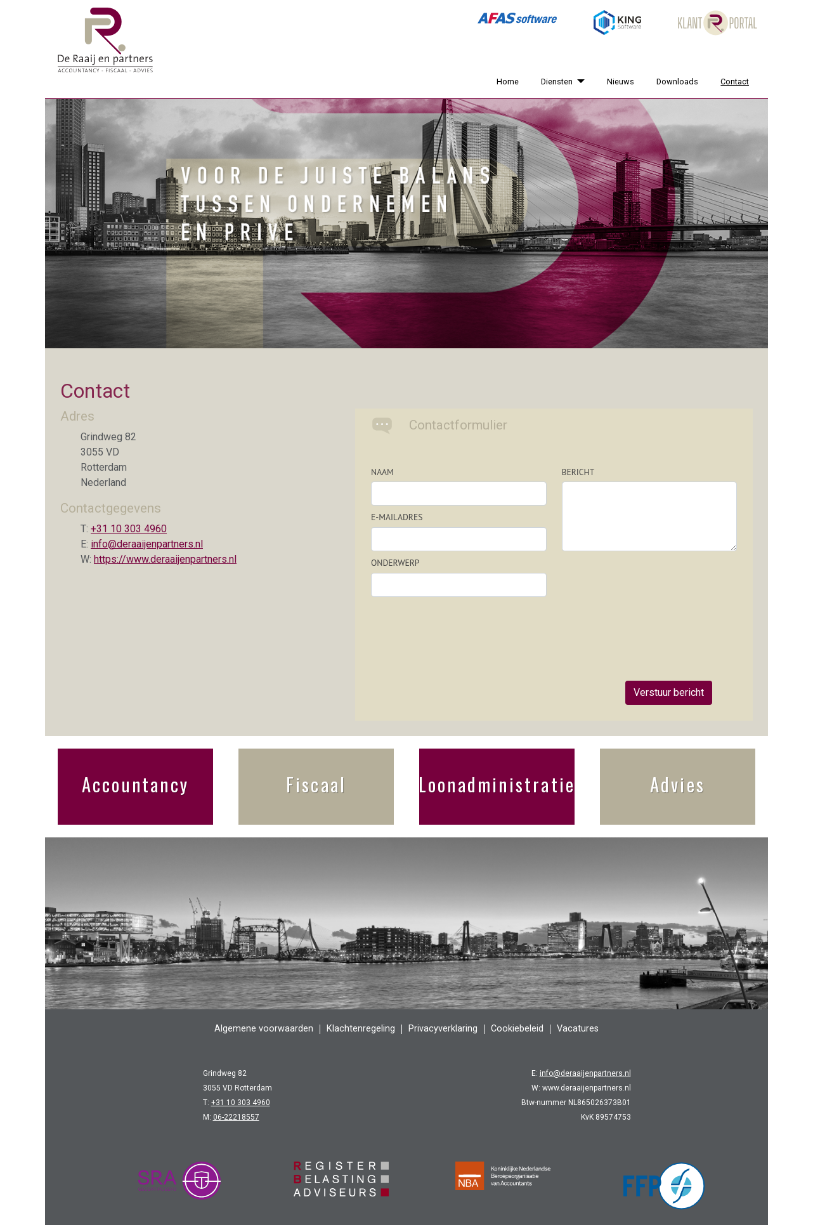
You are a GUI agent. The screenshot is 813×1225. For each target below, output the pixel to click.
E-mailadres (396, 517)
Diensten (557, 81)
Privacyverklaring (443, 1028)
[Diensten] (578, 81)
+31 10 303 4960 (129, 529)
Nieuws (620, 81)
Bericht (578, 472)
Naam (382, 472)
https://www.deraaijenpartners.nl (165, 559)
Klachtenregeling (361, 1028)
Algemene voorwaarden (263, 1028)
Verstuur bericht (669, 692)
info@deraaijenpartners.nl (147, 544)
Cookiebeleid (517, 1028)
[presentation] (658, 606)
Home (508, 81)
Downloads (677, 81)
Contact (734, 81)
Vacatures (578, 1028)
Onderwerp (395, 563)
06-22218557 (236, 1117)
